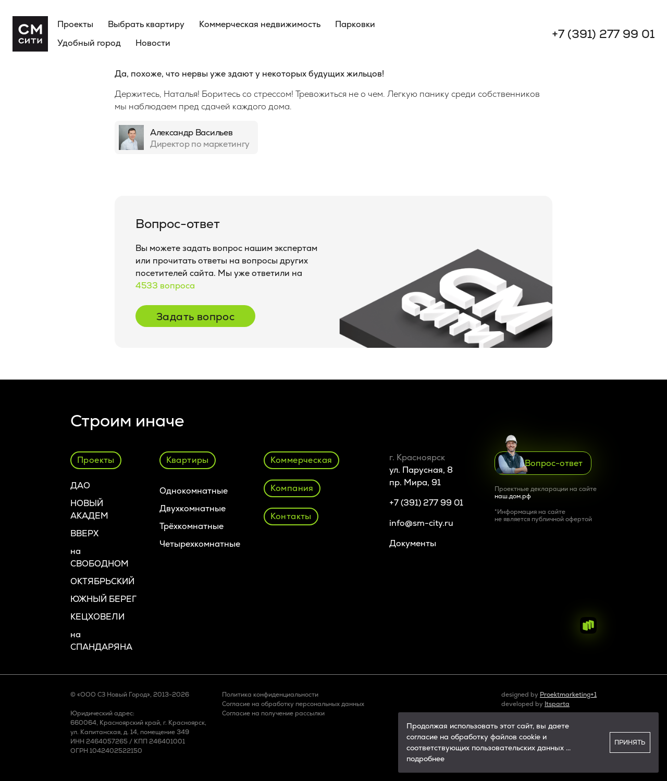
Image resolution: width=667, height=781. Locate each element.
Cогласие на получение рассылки (273, 713)
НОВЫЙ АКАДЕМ (89, 509)
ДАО (80, 485)
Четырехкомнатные (199, 543)
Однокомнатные (193, 490)
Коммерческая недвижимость (259, 24)
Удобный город (89, 42)
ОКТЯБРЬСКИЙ (102, 581)
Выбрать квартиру (146, 24)
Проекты (75, 24)
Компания (292, 488)
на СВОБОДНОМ (99, 557)
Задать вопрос (195, 316)
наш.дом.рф (513, 496)
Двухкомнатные (192, 508)
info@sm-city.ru (421, 523)
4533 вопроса (165, 285)
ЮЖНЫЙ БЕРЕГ (103, 599)
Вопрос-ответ (539, 462)
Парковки (355, 24)
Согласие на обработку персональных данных (293, 704)
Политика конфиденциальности (270, 694)
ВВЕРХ (84, 533)
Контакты (291, 516)
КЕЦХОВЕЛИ (97, 616)
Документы (412, 543)
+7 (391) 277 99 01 (603, 34)
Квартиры (187, 460)
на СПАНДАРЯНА (101, 640)
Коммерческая (301, 460)
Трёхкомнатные (191, 526)
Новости (152, 42)
